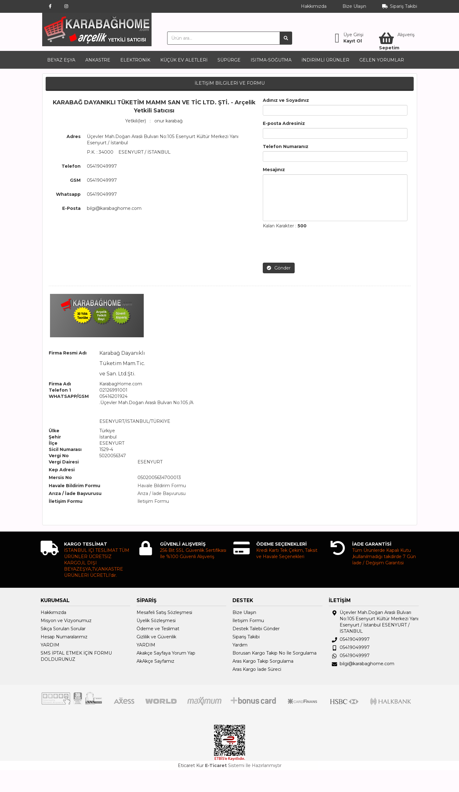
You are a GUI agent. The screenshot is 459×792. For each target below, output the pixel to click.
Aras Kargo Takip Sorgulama (262, 661)
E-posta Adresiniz (284, 123)
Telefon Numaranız (285, 146)
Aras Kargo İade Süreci (256, 669)
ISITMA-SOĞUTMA (271, 60)
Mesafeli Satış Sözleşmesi (164, 612)
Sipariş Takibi (403, 6)
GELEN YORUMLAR (381, 60)
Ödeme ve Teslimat (158, 628)
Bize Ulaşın (354, 6)
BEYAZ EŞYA (61, 60)
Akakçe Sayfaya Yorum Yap (166, 653)
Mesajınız (274, 169)
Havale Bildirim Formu (161, 485)
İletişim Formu (153, 501)
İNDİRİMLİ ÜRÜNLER (325, 60)
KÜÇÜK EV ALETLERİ (183, 60)
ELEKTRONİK (135, 60)
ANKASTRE (97, 60)
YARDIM (50, 645)
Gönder (279, 268)
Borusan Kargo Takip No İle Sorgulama (274, 653)
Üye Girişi (353, 34)
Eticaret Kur (191, 765)
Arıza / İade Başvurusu (161, 493)
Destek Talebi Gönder (256, 628)
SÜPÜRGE (229, 60)
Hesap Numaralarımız (64, 637)
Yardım (239, 645)
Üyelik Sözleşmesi (156, 620)
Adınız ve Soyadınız (286, 100)
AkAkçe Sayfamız (155, 661)
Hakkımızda (314, 6)
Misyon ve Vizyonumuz (66, 620)
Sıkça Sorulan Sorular (63, 628)
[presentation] (310, 246)
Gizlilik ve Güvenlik (156, 637)
